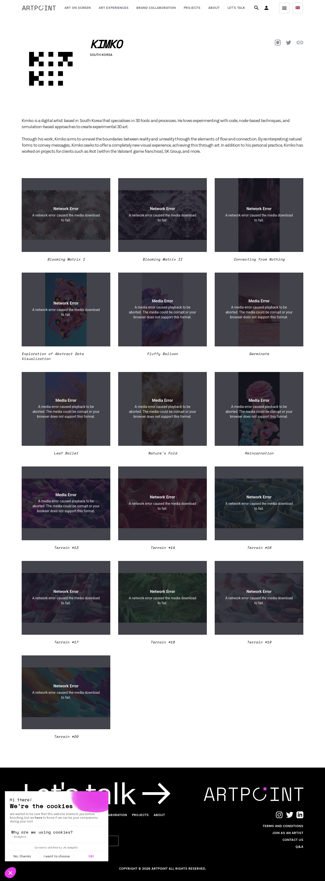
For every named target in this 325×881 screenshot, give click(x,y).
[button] (266, 8)
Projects (192, 8)
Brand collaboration (156, 8)
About (214, 8)
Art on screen (78, 8)
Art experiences (114, 8)
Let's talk (236, 8)
